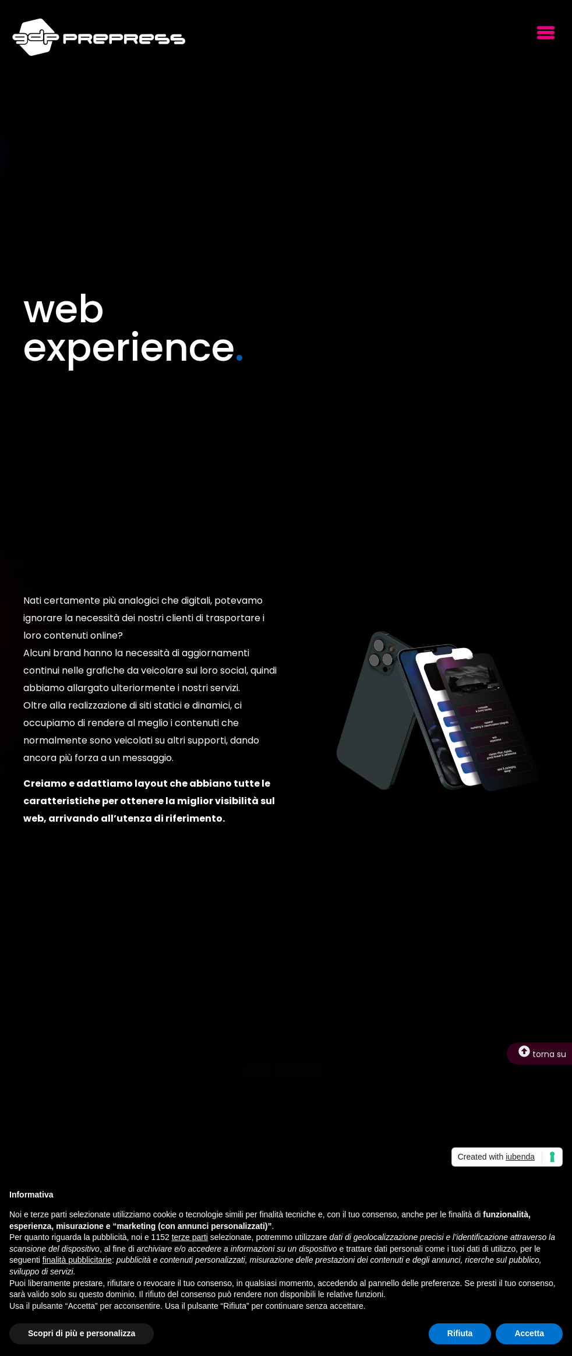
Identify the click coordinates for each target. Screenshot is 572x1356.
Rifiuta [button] (460, 1333)
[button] (545, 33)
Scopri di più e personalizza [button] (81, 1333)
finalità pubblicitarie (77, 1260)
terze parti (190, 1237)
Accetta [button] (529, 1333)
